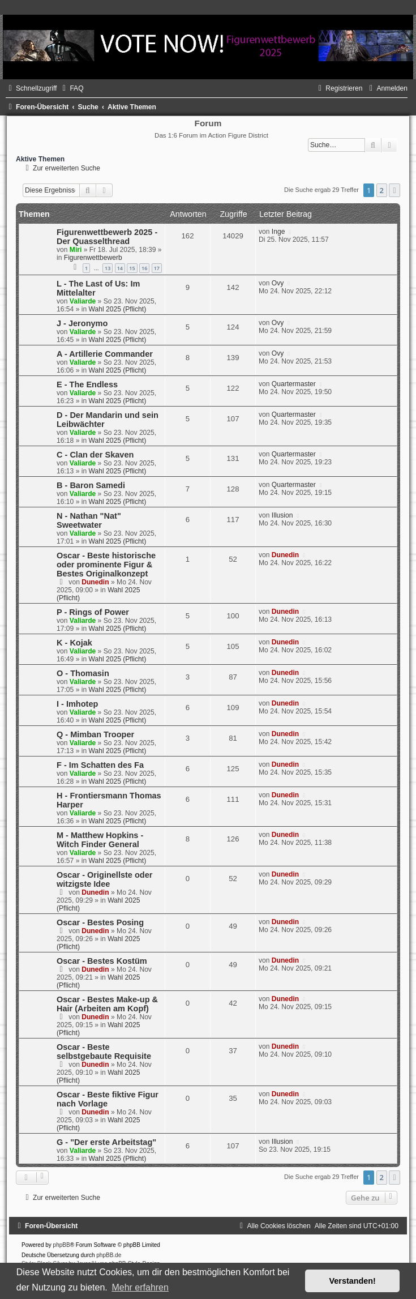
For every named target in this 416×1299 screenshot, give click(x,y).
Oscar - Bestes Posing (100, 922)
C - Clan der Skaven (95, 454)
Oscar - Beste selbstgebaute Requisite (104, 1051)
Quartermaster (294, 384)
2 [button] (382, 190)
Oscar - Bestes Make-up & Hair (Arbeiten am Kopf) (107, 1004)
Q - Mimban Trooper (95, 734)
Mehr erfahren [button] (140, 1287)
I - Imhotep (77, 703)
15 (132, 268)
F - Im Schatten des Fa (100, 765)
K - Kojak (74, 642)
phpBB (61, 1245)
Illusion (282, 515)
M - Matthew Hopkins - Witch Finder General (100, 840)
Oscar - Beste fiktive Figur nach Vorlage (107, 1099)
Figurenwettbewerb (93, 258)
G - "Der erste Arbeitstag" (106, 1142)
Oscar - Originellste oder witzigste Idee (104, 879)
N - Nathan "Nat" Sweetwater (89, 520)
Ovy (278, 283)
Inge (278, 232)
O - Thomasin (83, 673)
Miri (76, 250)
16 (144, 268)
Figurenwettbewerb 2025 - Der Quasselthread (107, 237)
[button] (394, 190)
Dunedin (95, 582)
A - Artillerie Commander (105, 353)
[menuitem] (71, 88)
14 (120, 268)
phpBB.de (108, 1255)
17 (157, 268)
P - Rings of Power (93, 612)
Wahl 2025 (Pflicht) (118, 309)
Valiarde (83, 301)
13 (107, 268)
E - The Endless (87, 384)
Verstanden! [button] (352, 1280)
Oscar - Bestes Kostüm (102, 960)
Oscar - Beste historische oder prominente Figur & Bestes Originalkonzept (106, 564)
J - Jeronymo (82, 323)
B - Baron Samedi (91, 485)
